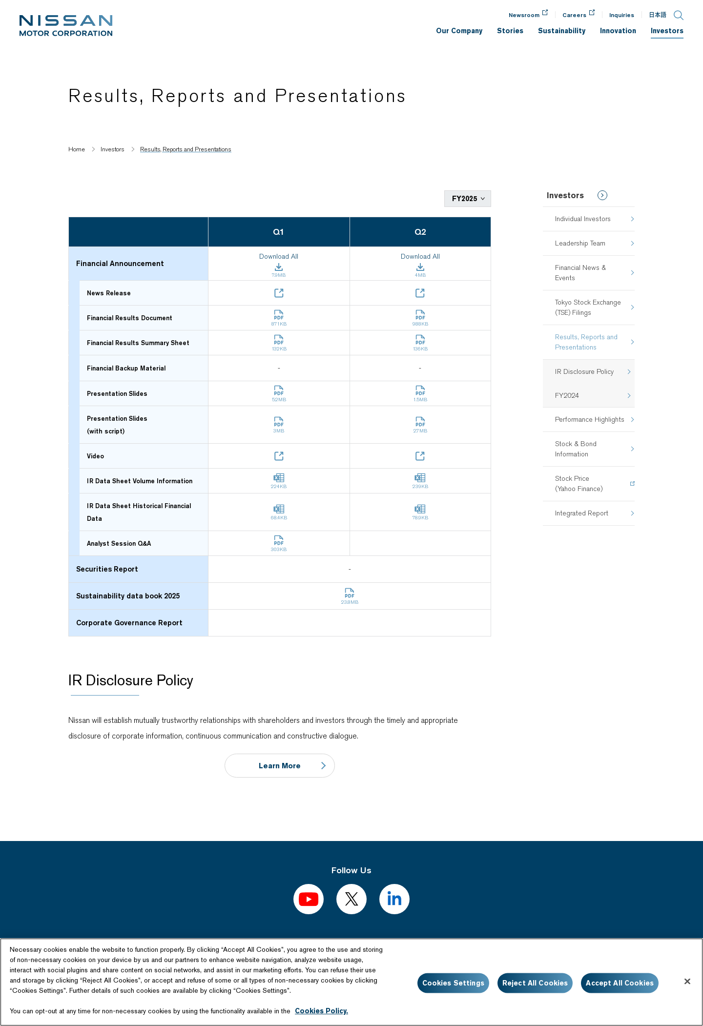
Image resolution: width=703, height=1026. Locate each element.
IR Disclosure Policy (584, 371)
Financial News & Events (580, 272)
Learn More (280, 764)
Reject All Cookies (535, 983)
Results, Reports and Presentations (586, 341)
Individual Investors (583, 218)
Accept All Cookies (620, 983)
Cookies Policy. (321, 1010)
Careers (574, 15)
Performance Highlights (589, 419)
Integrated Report (581, 513)
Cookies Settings (453, 983)
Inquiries (621, 15)
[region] (351, 982)
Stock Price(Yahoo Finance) (578, 483)
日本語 (657, 15)
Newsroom (524, 15)
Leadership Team (580, 243)
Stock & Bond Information (576, 448)
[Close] (687, 981)
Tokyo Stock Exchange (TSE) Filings (588, 307)
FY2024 (567, 395)
